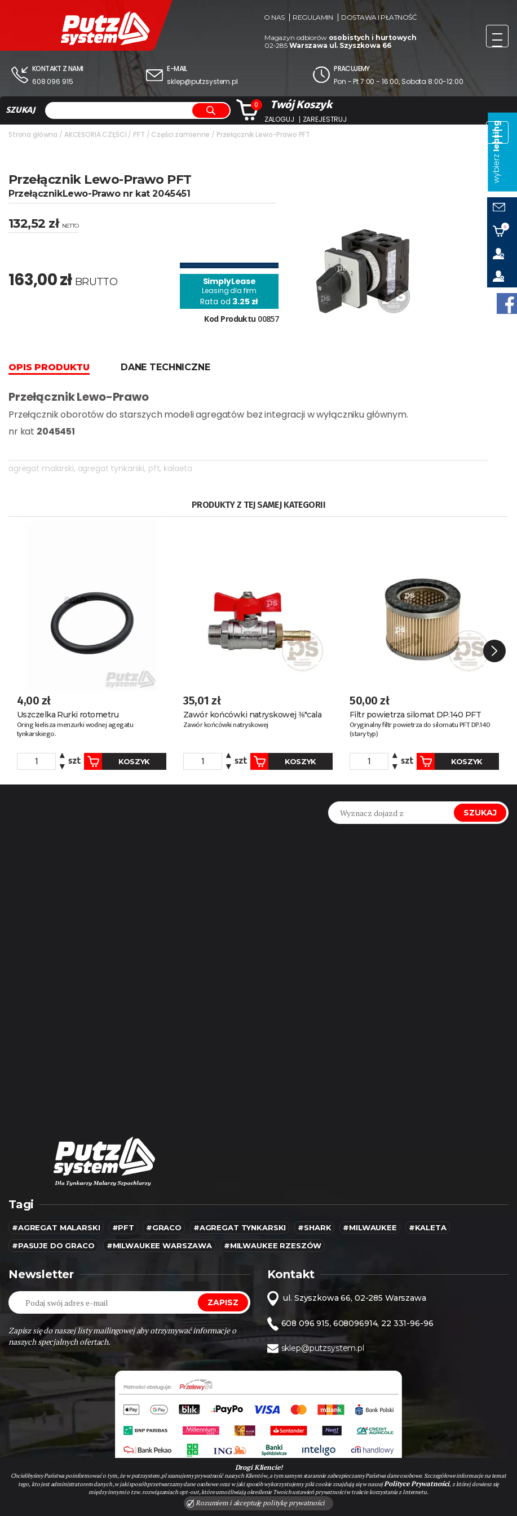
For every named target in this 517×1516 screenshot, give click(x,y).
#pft (123, 1227)
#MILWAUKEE (370, 1227)
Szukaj (480, 813)
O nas (274, 17)
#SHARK (314, 1227)
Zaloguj (279, 119)
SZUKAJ (20, 110)
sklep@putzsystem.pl (202, 81)
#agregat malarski (56, 1227)
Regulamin (313, 17)
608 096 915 (52, 81)
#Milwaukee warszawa (159, 1245)
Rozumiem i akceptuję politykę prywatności (256, 1503)
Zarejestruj (325, 119)
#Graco (164, 1227)
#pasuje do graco (53, 1245)
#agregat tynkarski (239, 1227)
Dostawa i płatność (379, 17)
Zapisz (222, 1302)
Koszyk (117, 761)
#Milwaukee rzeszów (272, 1245)
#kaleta (428, 1227)
